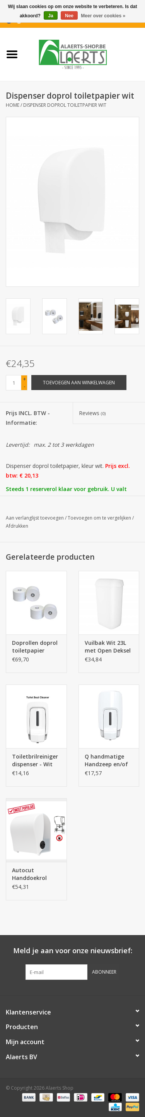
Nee (69, 16)
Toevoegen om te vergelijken (100, 518)
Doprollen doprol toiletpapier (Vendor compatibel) (35, 646)
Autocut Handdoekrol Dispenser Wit (30, 874)
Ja (50, 16)
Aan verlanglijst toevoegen (35, 518)
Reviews (92, 413)
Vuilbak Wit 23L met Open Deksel (108, 646)
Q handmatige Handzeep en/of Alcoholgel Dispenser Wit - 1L (109, 760)
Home (12, 105)
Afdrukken (17, 526)
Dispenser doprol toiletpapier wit (64, 105)
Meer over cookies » (103, 16)
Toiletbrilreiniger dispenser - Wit (35, 760)
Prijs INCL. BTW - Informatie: (28, 417)
